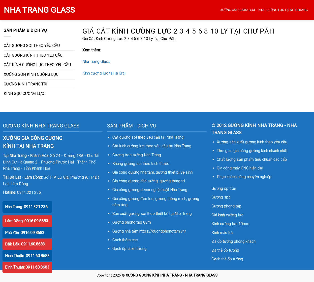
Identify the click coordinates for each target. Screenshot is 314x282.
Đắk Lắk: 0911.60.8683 (25, 244)
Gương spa (221, 197)
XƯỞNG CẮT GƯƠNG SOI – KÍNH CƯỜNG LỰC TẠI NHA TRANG (264, 10)
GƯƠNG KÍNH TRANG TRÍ (25, 84)
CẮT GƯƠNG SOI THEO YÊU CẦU (32, 45)
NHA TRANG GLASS (39, 10)
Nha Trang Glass (96, 61)
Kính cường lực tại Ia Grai (104, 73)
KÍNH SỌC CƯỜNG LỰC (24, 93)
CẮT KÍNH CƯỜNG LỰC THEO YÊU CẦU (37, 64)
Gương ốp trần (224, 188)
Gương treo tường (127, 155)
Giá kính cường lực (227, 215)
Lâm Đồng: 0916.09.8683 (26, 221)
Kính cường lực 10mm (230, 223)
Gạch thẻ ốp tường (227, 259)
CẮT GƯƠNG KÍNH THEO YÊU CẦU (33, 55)
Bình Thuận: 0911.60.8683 (27, 267)
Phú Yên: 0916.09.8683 (24, 232)
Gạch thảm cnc (125, 240)
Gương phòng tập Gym (131, 222)
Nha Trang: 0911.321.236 (26, 206)
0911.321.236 (29, 192)
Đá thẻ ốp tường (225, 250)
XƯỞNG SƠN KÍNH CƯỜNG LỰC (31, 74)
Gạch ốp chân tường (129, 248)
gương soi (133, 163)
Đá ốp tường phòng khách (233, 241)
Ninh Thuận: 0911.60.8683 (27, 255)
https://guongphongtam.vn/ (162, 231)
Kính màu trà (222, 232)
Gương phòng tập (226, 206)
